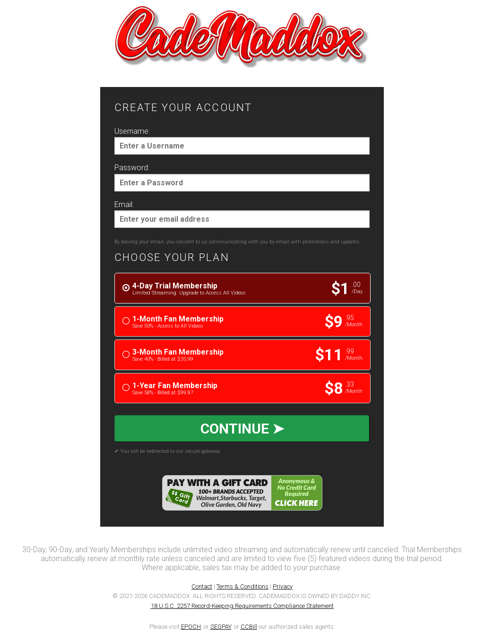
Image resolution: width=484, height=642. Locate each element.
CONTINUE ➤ (242, 428)
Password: (131, 167)
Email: (124, 204)
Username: (132, 131)
